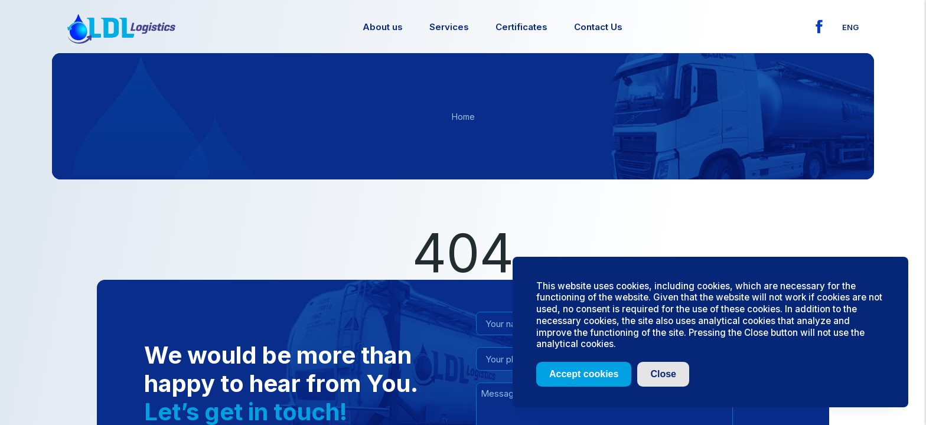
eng (850, 27)
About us (383, 26)
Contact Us (598, 26)
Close (663, 374)
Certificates (521, 26)
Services (449, 26)
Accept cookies (583, 374)
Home (463, 117)
